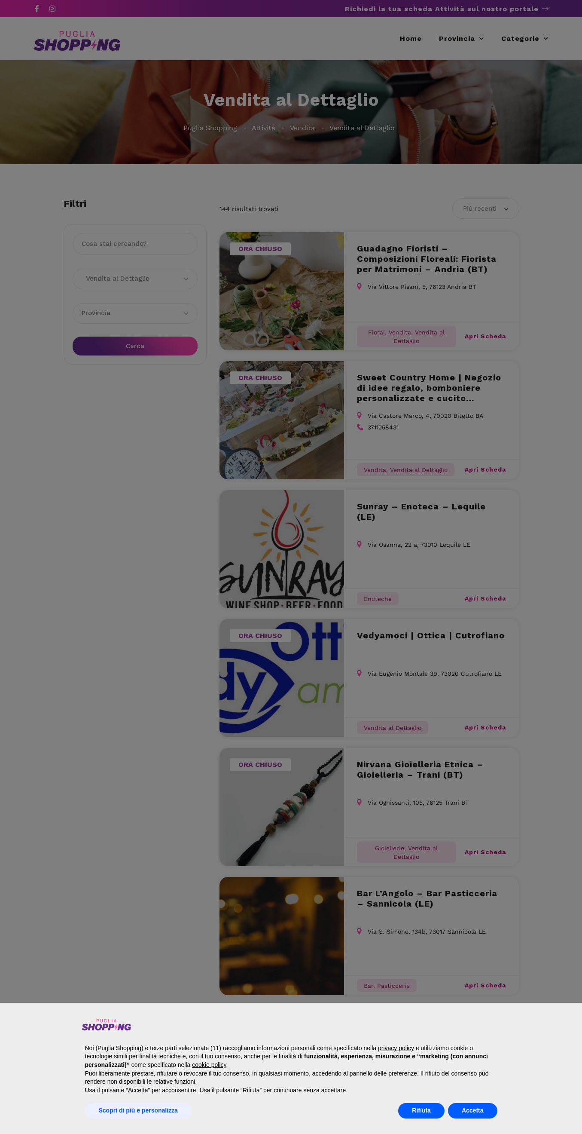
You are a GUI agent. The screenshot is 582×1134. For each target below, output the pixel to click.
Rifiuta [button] (421, 1110)
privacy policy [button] (396, 1048)
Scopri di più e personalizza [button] (138, 1110)
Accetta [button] (473, 1110)
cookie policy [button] (209, 1064)
